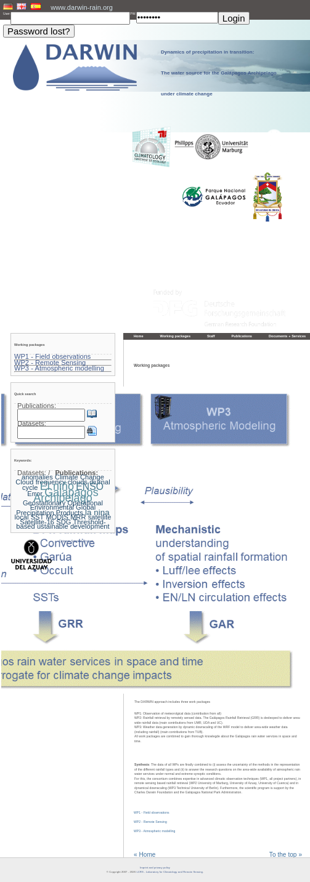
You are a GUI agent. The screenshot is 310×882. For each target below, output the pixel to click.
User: (6, 13)
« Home (144, 854)
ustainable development (73, 526)
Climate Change (79, 477)
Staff (211, 336)
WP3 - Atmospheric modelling (154, 831)
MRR (78, 517)
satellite (100, 517)
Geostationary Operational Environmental (63, 505)
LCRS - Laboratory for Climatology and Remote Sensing (169, 871)
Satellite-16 (37, 522)
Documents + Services (287, 336)
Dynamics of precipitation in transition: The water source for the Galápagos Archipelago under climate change (219, 73)
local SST (29, 517)
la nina (97, 512)
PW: (133, 13)
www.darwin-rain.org (82, 7)
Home (139, 336)
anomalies (37, 477)
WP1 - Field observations (151, 812)
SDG (63, 522)
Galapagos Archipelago (66, 495)
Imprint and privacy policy (155, 867)
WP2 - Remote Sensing (150, 822)
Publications (242, 336)
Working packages (175, 336)
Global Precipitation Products (56, 509)
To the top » (285, 854)
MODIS (57, 517)
